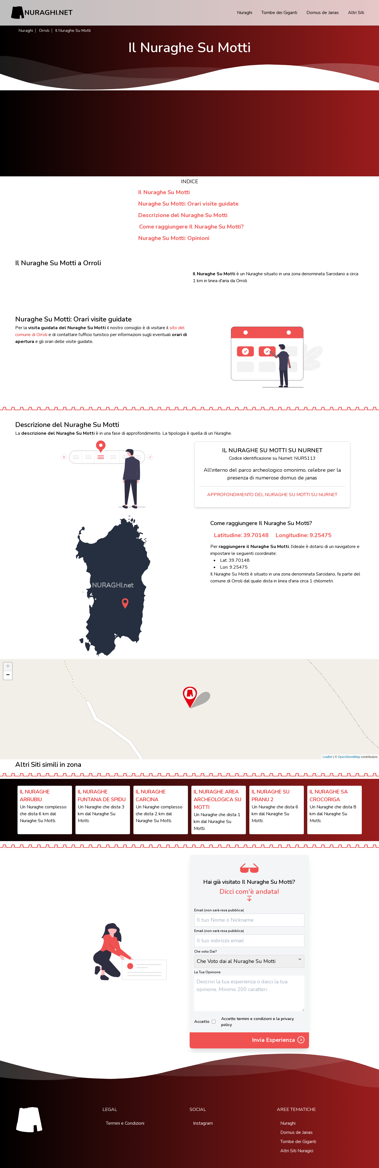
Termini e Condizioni (125, 1123)
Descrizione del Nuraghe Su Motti (183, 215)
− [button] (8, 675)
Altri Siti (356, 12)
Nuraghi (244, 12)
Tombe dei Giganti (279, 12)
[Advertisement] (190, 133)
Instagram (203, 1123)
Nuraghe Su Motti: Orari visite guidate (188, 204)
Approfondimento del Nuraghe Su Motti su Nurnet (272, 495)
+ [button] (8, 666)
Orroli (44, 30)
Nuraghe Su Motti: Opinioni (173, 238)
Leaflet (327, 756)
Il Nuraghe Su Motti (164, 192)
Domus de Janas (322, 12)
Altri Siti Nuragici (296, 1151)
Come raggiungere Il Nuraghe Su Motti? (191, 227)
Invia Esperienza (279, 1040)
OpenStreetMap (349, 756)
